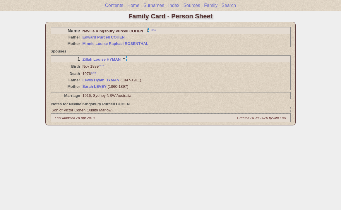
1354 (93, 72)
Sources (191, 5)
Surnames (153, 5)
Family (210, 5)
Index (173, 5)
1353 (101, 65)
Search (229, 5)
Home (133, 5)
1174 (152, 30)
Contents (114, 5)
